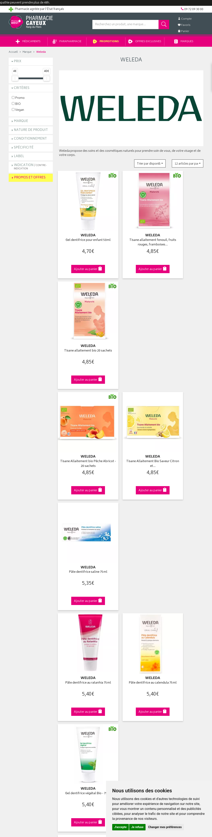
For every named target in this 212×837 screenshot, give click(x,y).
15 (120, 556)
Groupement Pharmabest (25, 667)
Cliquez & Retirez (31, 590)
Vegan (18, 111)
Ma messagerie (119, 686)
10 (111, 556)
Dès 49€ (81, 592)
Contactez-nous (19, 676)
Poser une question (21, 672)
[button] (150, 165)
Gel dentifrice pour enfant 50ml (80, 228)
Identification (117, 662)
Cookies (64, 715)
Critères (21, 89)
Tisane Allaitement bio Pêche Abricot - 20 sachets (81, 322)
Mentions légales (70, 705)
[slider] (14, 80)
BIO (16, 105)
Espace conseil (69, 681)
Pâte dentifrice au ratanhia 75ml (81, 417)
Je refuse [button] (137, 827)
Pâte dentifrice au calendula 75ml (131, 417)
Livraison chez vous (172, 667)
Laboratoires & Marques (74, 667)
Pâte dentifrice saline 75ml (181, 320)
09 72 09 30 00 (181, 590)
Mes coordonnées (121, 667)
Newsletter (66, 686)
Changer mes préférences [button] (165, 827)
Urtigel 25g (181, 509)
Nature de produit (31, 131)
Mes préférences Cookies (75, 719)
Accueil (13, 53)
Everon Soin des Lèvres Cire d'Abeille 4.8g (131, 511)
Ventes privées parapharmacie (78, 676)
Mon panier (116, 676)
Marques (183, 43)
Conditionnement (30, 140)
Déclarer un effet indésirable (77, 696)
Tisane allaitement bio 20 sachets (181, 228)
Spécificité (24, 149)
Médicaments (28, 43)
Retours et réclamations (24, 681)
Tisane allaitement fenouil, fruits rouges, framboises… (131, 228)
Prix (17, 63)
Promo (18, 99)
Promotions (106, 43)
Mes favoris (116, 681)
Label (19, 158)
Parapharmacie (67, 43)
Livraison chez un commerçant (179, 672)
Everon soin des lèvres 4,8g (81, 509)
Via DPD (131, 590)
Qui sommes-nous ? (22, 662)
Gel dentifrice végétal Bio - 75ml (181, 417)
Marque (27, 53)
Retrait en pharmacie (172, 662)
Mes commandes (120, 672)
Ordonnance (67, 691)
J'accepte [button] (120, 827)
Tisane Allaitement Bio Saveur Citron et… (131, 322)
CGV (62, 700)
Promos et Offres (30, 179)
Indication (30, 168)
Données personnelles (74, 710)
